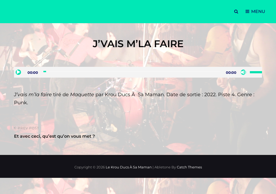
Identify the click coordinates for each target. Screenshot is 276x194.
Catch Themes (189, 167)
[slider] (131, 71)
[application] (138, 72)
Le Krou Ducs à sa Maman (129, 167)
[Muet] (243, 72)
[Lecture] (18, 72)
